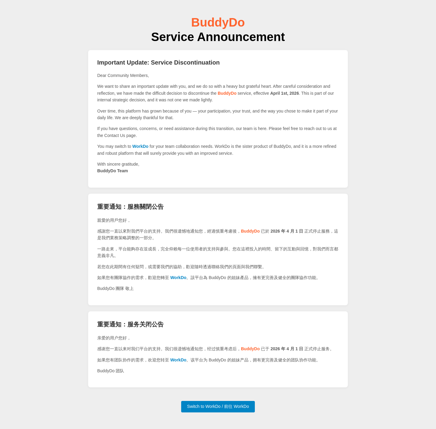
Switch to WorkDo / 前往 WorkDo (218, 406)
